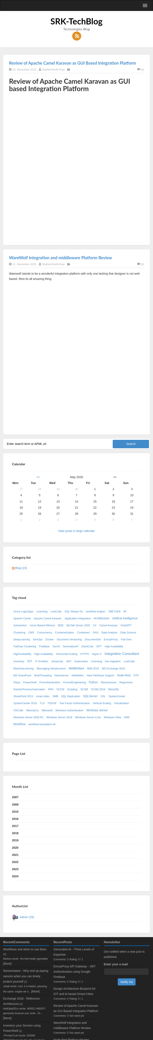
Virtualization (121, 703)
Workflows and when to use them (24, 949)
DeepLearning (21, 639)
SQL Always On (74, 611)
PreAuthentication (49, 682)
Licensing (41, 611)
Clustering (19, 632)
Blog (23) (21, 568)
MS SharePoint (22, 675)
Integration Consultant (122, 654)
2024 (15, 876)
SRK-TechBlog (76, 21)
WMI (126, 717)
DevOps (38, 639)
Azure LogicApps (23, 611)
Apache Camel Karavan (48, 618)
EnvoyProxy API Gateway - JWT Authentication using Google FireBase (74, 972)
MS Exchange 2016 (113, 668)
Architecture (101, 618)
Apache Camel (22, 618)
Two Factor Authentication (75, 703)
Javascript (57, 661)
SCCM (60, 689)
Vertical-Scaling (102, 703)
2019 (15, 840)
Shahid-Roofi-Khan (53, 69)
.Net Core (114, 611)
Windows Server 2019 (59, 717)
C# (94, 625)
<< (38, 477)
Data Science (128, 632)
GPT (99, 646)
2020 (15, 847)
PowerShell (30, 682)
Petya (16, 682)
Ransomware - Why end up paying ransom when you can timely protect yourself (25, 976)
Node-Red (124, 675)
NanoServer (62, 675)
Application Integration (78, 618)
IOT (29, 661)
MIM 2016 (93, 668)
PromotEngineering (74, 682)
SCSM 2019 (98, 689)
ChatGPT (126, 625)
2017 (15, 826)
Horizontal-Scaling (66, 654)
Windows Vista (112, 717)
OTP (136, 675)
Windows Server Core (88, 717)
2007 (15, 797)
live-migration (113, 661)
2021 (15, 854)
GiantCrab (87, 646)
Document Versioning (69, 639)
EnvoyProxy (111, 639)
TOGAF (51, 703)
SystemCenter (117, 696)
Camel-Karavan (108, 625)
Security (113, 689)
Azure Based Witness (42, 625)
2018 (15, 833)
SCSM (84, 689)
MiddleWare (76, 668)
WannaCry (32, 710)
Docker (50, 639)
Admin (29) (27, 917)
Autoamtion (20, 625)
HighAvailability (22, 654)
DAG (95, 632)
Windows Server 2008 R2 (28, 717)
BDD (61, 625)
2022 (15, 862)
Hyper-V (97, 654)
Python (93, 682)
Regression (126, 682)
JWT (69, 661)
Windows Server (97, 710)
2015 (15, 811)
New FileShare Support (100, 675)
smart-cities (43, 696)
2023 (15, 869)
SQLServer (90, 696)
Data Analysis (109, 632)
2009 (15, 804)
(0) (140, 69)
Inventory (18, 661)
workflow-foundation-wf (41, 724)
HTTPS (84, 654)
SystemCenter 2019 (25, 703)
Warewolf (47, 710)
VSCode (18, 710)
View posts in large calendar (76, 531)
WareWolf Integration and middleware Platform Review (60, 257)
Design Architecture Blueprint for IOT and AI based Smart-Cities (75, 991)
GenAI (56, 646)
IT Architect (41, 661)
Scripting (72, 689)
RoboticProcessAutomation (29, 689)
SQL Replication (70, 696)
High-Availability (43, 654)
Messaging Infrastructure (51, 668)
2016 (15, 819)
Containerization (64, 632)
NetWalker (78, 675)
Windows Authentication (69, 710)
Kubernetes (81, 661)
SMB (55, 696)
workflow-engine (95, 611)
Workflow (19, 724)
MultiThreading (43, 675)
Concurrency (44, 632)
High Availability (114, 646)
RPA (51, 689)
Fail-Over (126, 639)
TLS (42, 703)
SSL (103, 696)
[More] (7, 963)
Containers (83, 632)
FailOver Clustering (24, 646)
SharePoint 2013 (23, 696)
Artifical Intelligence (125, 618)
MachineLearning (23, 668)
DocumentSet (93, 639)
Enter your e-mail (116, 964)
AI (124, 611)
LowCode (55, 611)
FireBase (44, 646)
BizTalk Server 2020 (78, 625)
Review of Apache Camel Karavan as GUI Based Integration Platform (72, 62)
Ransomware (108, 682)
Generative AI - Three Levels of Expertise (74, 952)
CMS (31, 632)
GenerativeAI (70, 646)
